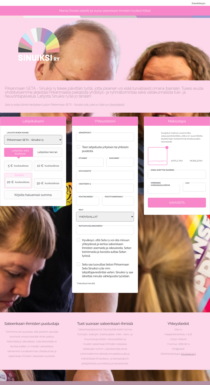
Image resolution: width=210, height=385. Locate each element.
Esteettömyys (198, 3)
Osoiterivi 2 (85, 184)
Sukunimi (114, 158)
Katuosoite (85, 171)
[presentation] (18, 152)
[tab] (18, 152)
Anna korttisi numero (162, 170)
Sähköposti (85, 133)
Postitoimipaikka (114, 197)
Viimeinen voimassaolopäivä (160, 184)
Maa (81, 210)
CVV (187, 183)
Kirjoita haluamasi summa (28, 195)
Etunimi (83, 158)
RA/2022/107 (188, 353)
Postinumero (86, 197)
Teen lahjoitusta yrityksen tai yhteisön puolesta (105, 149)
